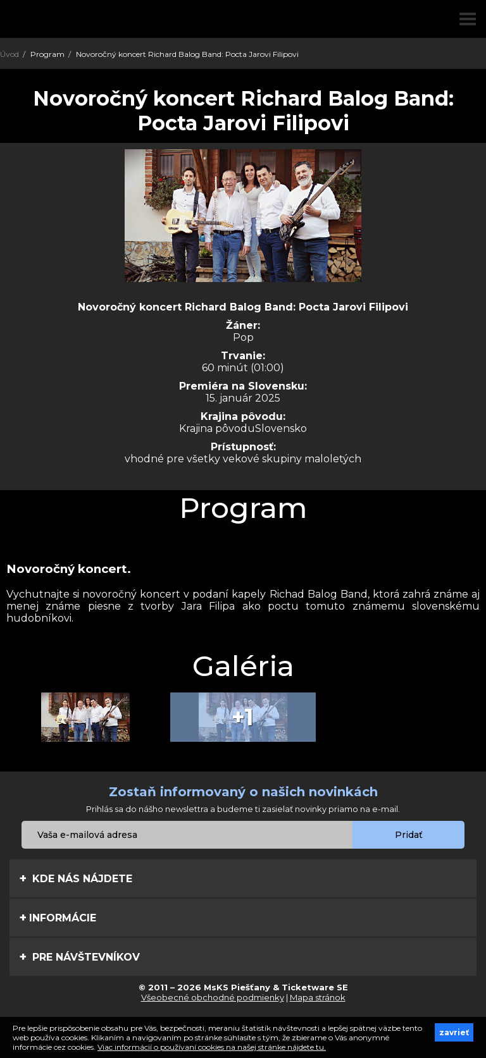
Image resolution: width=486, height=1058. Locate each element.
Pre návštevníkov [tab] (79, 956)
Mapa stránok (318, 997)
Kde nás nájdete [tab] (75, 878)
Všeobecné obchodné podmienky (212, 997)
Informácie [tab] (57, 917)
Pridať (409, 834)
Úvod (9, 54)
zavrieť (454, 1032)
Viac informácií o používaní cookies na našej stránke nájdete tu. (211, 1047)
